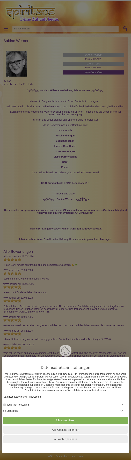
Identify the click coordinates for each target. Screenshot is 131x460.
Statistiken (12, 410)
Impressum (35, 396)
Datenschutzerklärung (15, 396)
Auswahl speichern (65, 439)
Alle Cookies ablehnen (65, 429)
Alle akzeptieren (65, 420)
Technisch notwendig (18, 404)
